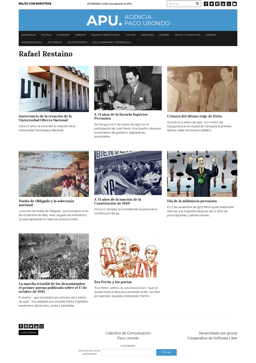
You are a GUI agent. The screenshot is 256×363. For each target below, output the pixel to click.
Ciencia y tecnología (187, 34)
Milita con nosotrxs (35, 3)
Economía (63, 34)
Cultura (131, 34)
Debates (211, 34)
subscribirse (28, 332)
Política (46, 34)
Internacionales (31, 42)
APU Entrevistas (77, 42)
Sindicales (147, 34)
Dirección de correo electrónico (89, 352)
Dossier (164, 34)
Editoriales (28, 34)
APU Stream (54, 42)
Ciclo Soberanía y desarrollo (111, 42)
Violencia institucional (105, 34)
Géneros (80, 34)
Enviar (166, 352)
